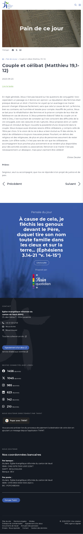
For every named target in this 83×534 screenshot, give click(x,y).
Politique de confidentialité (12, 524)
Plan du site (6, 521)
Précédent (12, 184)
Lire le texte (8, 86)
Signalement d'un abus (15, 348)
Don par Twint (11, 500)
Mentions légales (20, 521)
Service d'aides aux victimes (14, 352)
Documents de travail (10, 526)
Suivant (73, 184)
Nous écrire (11, 327)
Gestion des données (39, 528)
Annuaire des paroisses (29, 526)
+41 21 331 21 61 (12, 323)
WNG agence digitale (73, 524)
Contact (25, 528)
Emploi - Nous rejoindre (11, 528)
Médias (31, 521)
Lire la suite (41, 263)
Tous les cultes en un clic (13, 337)
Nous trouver (11, 330)
